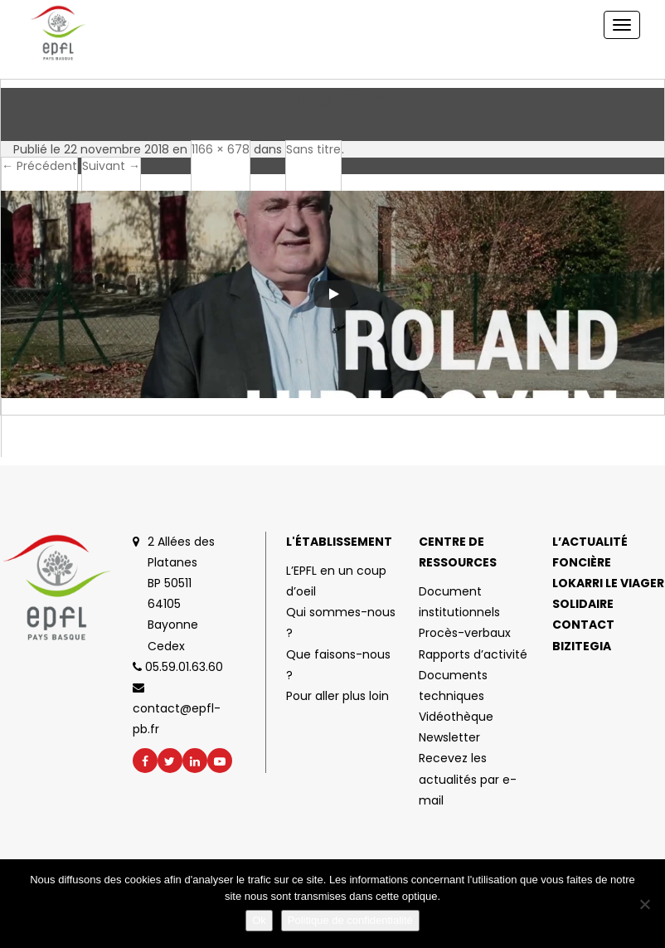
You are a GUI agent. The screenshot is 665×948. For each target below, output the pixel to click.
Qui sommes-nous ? (341, 622)
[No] (644, 904)
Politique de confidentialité (350, 920)
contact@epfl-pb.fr (177, 709)
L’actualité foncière (590, 552)
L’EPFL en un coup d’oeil (336, 581)
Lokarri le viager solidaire (608, 593)
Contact (583, 624)
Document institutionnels (459, 601)
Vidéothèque (456, 716)
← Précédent (39, 166)
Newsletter (449, 737)
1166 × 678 (221, 149)
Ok (259, 920)
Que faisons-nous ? (338, 664)
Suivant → (111, 166)
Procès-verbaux (465, 633)
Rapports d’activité (473, 654)
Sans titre (313, 149)
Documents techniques (453, 685)
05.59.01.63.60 (178, 667)
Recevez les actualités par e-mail (468, 779)
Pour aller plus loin (337, 696)
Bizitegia (581, 646)
